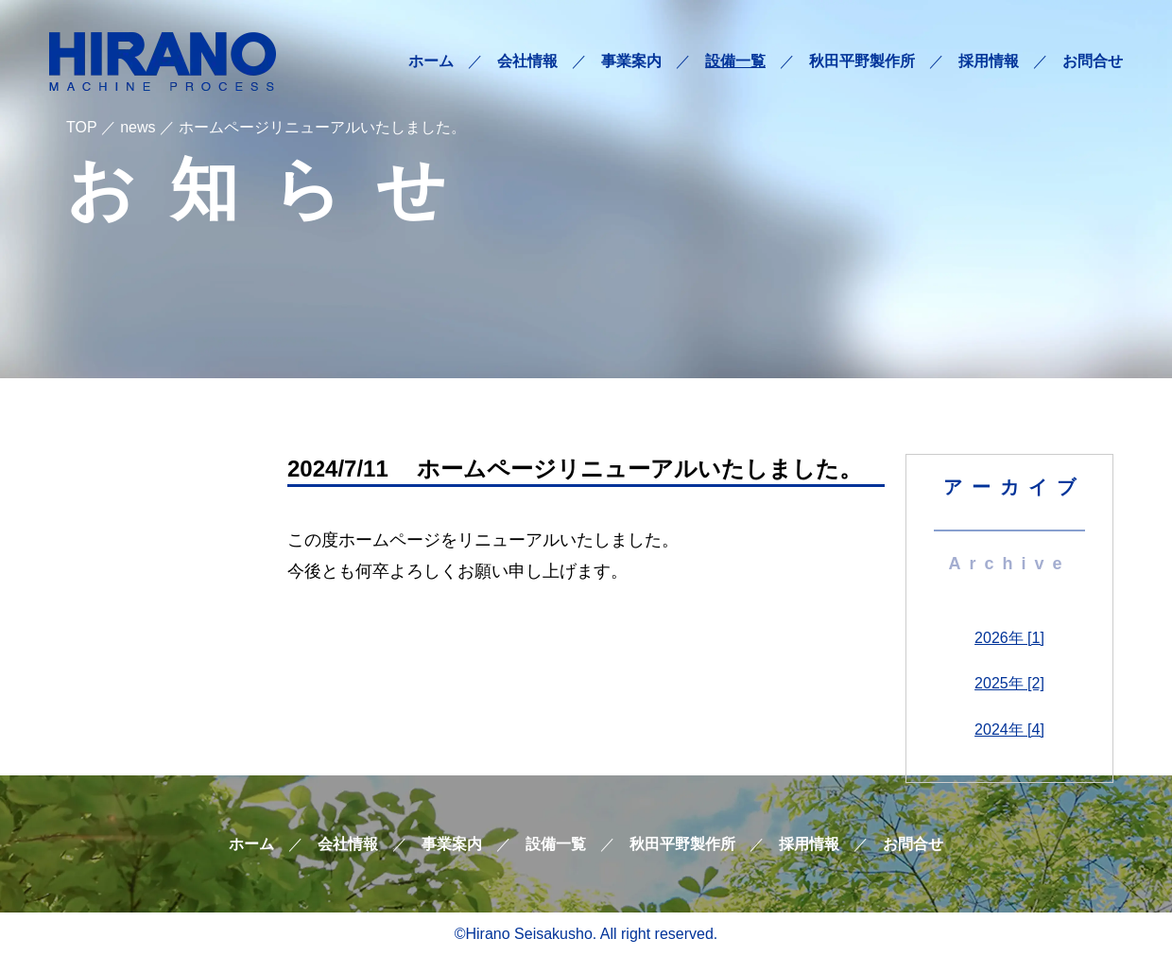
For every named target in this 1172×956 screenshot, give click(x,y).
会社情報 (527, 61)
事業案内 (631, 61)
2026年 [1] (1009, 638)
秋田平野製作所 (862, 61)
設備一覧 (735, 61)
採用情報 (988, 61)
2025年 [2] (1009, 683)
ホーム (431, 61)
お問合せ (1092, 61)
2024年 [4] (1009, 729)
